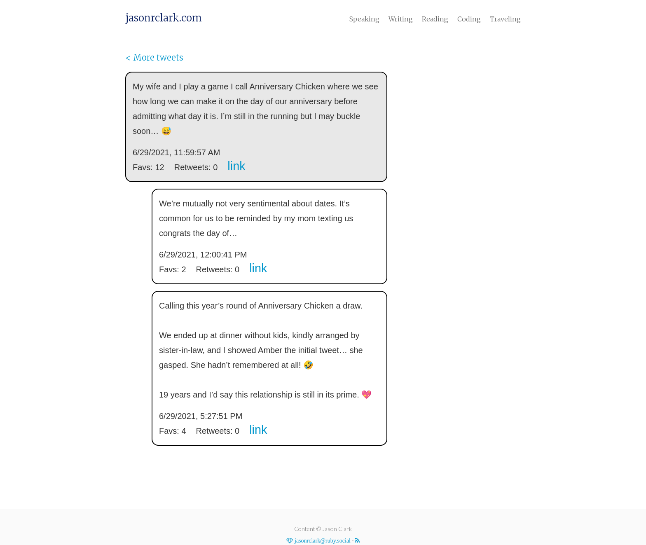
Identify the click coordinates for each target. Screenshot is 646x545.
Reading (435, 19)
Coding (469, 19)
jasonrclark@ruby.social (322, 540)
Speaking (364, 19)
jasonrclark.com (163, 18)
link (236, 166)
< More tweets (154, 57)
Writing (401, 19)
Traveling (505, 19)
